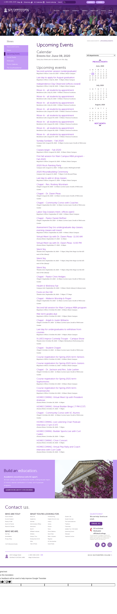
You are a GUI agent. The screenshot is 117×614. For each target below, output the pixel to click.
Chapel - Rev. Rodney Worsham (52, 184)
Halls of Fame (33, 543)
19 (103, 76)
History (49, 521)
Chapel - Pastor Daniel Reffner (51, 218)
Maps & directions (33, 557)
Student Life (94, 10)
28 (90, 80)
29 (92, 80)
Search (60, 2)
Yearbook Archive (69, 536)
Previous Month (100, 62)
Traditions (67, 524)
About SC (57, 10)
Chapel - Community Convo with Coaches (57, 203)
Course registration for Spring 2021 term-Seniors (60, 357)
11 (100, 74)
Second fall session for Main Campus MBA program (61, 307)
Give (100, 2)
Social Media (11, 57)
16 (95, 76)
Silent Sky (41, 249)
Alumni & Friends (9, 524)
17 (98, 76)
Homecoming (51, 516)
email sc (96, 523)
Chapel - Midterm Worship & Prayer (54, 298)
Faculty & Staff (8, 521)
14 (90, 76)
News (110, 10)
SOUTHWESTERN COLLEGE (101, 555)
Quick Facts (51, 534)
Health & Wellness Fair (47, 286)
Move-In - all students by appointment (55, 90)
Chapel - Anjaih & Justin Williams (53, 320)
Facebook (97, 545)
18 (101, 76)
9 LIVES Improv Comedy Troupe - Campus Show (60, 338)
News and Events (13, 47)
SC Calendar (38, 2)
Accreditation (8, 536)
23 (95, 78)
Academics (75, 10)
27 (106, 78)
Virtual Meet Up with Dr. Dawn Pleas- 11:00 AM (60, 236)
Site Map (7, 534)
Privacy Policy (8, 538)
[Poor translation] (8, 582)
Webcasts (10, 61)
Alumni (103, 10)
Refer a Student (52, 536)
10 (98, 74)
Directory (27, 2)
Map (18, 2)
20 (106, 76)
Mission (50, 526)
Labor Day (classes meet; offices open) (55, 212)
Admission (66, 10)
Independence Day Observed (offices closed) (59, 84)
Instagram (109, 545)
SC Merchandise (52, 541)
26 (103, 78)
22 (92, 78)
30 (95, 80)
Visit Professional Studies (11, 544)
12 (103, 74)
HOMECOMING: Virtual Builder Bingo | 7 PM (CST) (61, 406)
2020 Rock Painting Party (49, 165)
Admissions (33, 526)
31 (103, 99)
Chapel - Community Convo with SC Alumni (58, 413)
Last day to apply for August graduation (56, 77)
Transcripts (68, 526)
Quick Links (50, 2)
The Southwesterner (14, 68)
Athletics (84, 10)
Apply (90, 2)
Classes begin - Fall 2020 (49, 150)
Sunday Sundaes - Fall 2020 (50, 141)
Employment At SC (35, 538)
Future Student (9, 516)
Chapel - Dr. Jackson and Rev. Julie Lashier (58, 369)
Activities (32, 521)
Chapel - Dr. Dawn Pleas (49, 193)
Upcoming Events (13, 54)
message (42, 555)
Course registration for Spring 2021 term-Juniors (60, 363)
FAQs (31, 541)
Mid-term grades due (47, 314)
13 (106, 74)
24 (98, 78)
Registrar (50, 538)
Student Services (69, 519)
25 (101, 78)
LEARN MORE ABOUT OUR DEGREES (19, 490)
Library (49, 524)
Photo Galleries (12, 64)
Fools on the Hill (45, 292)
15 (92, 76)
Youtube (103, 545)
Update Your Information (71, 529)
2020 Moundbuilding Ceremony (52, 172)
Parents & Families (9, 526)
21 (90, 78)
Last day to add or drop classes (51, 178)
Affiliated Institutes (34, 531)
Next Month (100, 123)
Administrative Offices (35, 524)
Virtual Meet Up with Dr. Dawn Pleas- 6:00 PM (59, 243)
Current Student (9, 519)
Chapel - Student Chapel (49, 348)
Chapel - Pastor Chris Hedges (51, 276)
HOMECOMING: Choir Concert (52, 440)
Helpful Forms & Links (53, 519)
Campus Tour (33, 536)
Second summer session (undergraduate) (57, 71)
